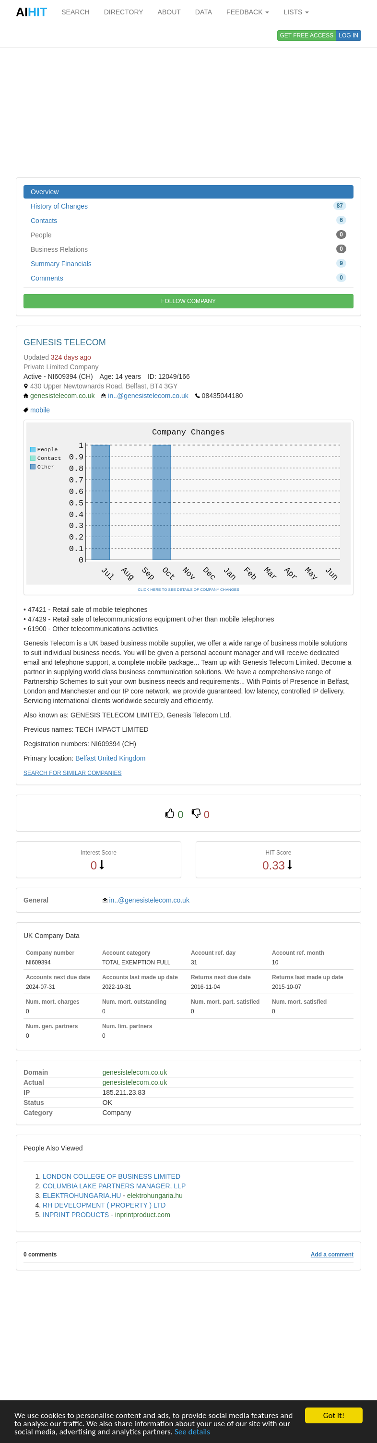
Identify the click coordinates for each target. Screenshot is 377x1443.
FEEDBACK (247, 12)
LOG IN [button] (348, 35)
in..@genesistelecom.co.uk (148, 395)
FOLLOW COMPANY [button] (188, 301)
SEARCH (75, 12)
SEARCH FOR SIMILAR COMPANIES (72, 773)
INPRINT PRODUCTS (76, 1215)
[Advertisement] (188, 101)
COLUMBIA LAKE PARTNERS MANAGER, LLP (114, 1186)
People (188, 234)
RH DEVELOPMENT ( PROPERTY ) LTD (104, 1205)
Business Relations (188, 249)
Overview (45, 192)
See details (192, 1432)
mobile (40, 410)
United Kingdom (122, 758)
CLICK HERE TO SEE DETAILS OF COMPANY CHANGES (188, 589)
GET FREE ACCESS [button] (307, 35)
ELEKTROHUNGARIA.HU (82, 1195)
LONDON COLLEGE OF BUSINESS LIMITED (111, 1176)
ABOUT (169, 12)
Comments (188, 277)
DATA (203, 12)
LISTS (296, 12)
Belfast (85, 758)
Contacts (188, 220)
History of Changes (188, 205)
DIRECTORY (123, 12)
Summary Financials (188, 263)
